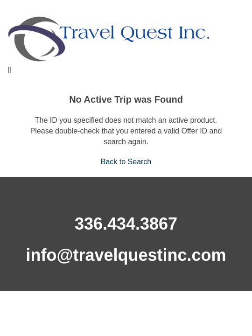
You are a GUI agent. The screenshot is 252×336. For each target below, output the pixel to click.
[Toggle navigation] (9, 72)
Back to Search (126, 162)
